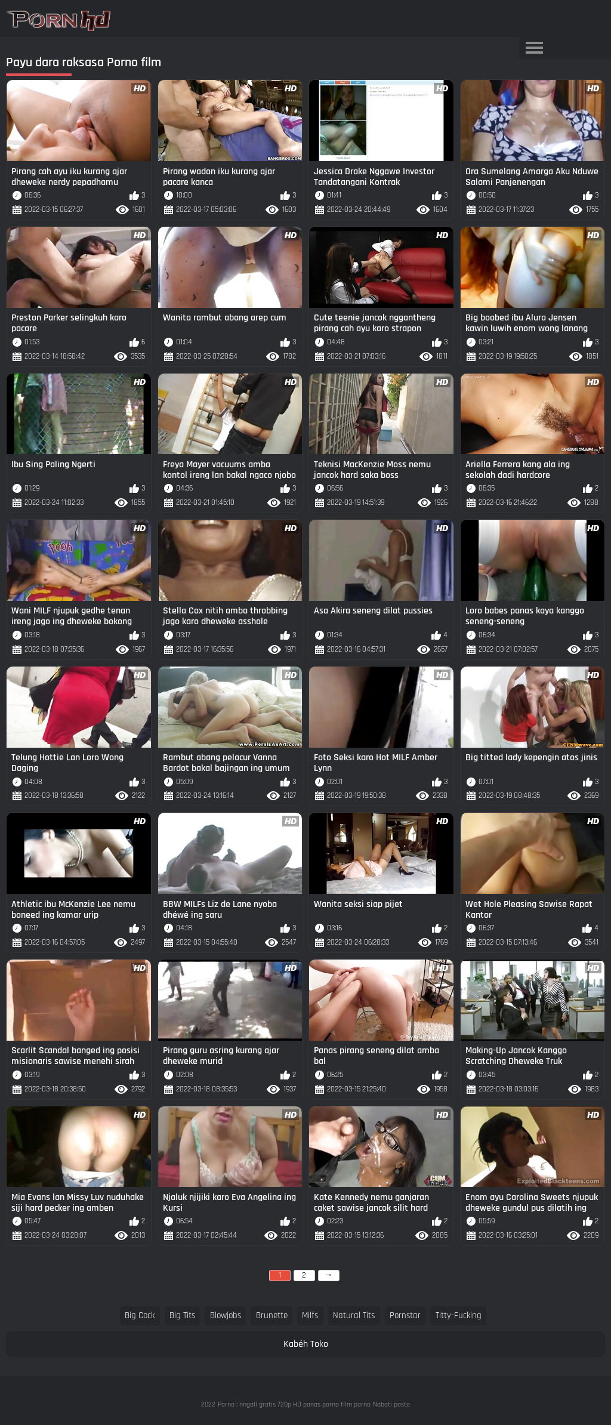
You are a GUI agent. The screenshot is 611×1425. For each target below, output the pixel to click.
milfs (310, 1315)
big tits (182, 1315)
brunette (272, 1315)
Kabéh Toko (305, 1344)
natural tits (354, 1315)
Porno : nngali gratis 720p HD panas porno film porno (294, 1404)
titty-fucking (459, 1315)
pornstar (405, 1315)
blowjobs (225, 1315)
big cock (140, 1315)
